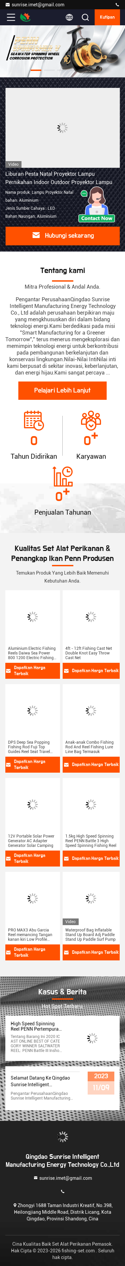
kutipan (107, 17)
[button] (36, 70)
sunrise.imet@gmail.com (34, 4)
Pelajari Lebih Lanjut (62, 390)
